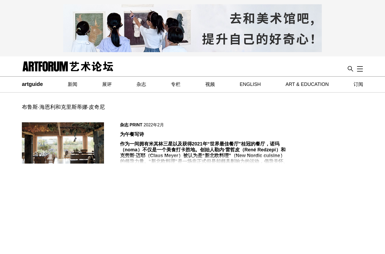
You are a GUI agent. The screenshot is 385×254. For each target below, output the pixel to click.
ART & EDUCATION (307, 84)
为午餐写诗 (132, 134)
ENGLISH (250, 84)
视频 (210, 84)
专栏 (176, 84)
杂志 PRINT (131, 125)
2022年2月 (153, 125)
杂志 (141, 84)
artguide (32, 84)
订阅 (358, 84)
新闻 (72, 84)
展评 (107, 84)
